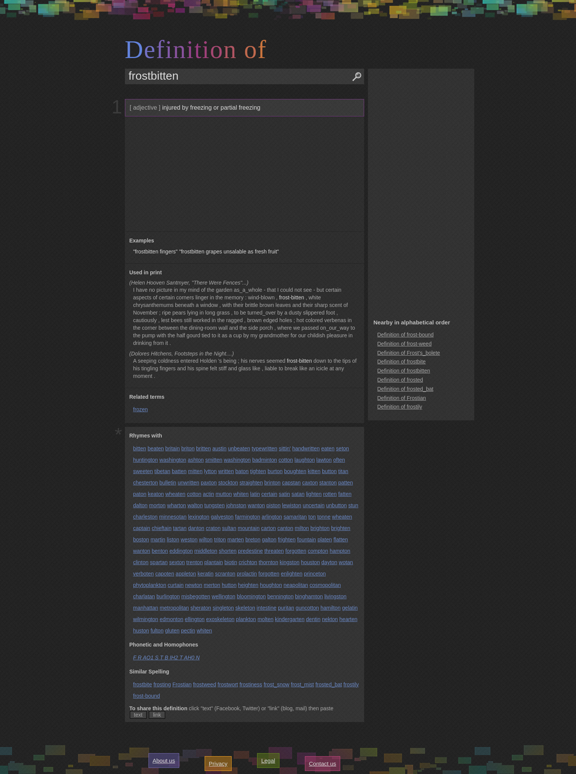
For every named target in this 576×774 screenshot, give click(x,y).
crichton (247, 562)
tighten (258, 471)
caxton (310, 483)
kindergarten (290, 619)
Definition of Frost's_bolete (408, 353)
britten (203, 448)
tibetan (162, 471)
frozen (140, 409)
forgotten (295, 551)
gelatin (350, 608)
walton (195, 505)
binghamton (309, 596)
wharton (176, 505)
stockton (228, 483)
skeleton (245, 608)
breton (252, 539)
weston (189, 539)
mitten (195, 471)
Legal (268, 760)
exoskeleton (220, 619)
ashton (196, 460)
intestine (266, 608)
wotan (346, 562)
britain (172, 448)
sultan (229, 528)
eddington (181, 551)
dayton (329, 562)
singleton (223, 608)
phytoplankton (149, 585)
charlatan (144, 596)
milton (302, 528)
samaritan (295, 517)
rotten (330, 494)
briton (187, 448)
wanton (256, 505)
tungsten (214, 505)
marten (235, 539)
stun (353, 505)
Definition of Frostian (401, 398)
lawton (323, 460)
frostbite (142, 684)
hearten (348, 619)
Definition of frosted (400, 380)
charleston (145, 517)
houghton (271, 585)
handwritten (306, 448)
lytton (210, 471)
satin (284, 494)
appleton (186, 574)
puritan (286, 608)
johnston (236, 505)
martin (157, 539)
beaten (156, 448)
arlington (272, 517)
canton (285, 528)
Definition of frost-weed (404, 344)
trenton (194, 562)
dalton (140, 505)
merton (212, 585)
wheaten (175, 494)
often (339, 460)
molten (265, 619)
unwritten (188, 483)
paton (140, 494)
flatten (340, 539)
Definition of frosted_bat (405, 389)
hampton (340, 551)
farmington (247, 517)
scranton (225, 574)
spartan (159, 562)
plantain (213, 562)
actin (208, 494)
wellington (223, 596)
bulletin (167, 483)
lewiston (291, 505)
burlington (168, 596)
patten (345, 483)
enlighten (292, 574)
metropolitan (174, 608)
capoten (164, 574)
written (226, 471)
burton (275, 471)
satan (298, 494)
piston (274, 505)
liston (173, 539)
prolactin (247, 574)
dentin (313, 619)
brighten (340, 528)
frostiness (251, 684)
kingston (290, 562)
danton (196, 528)
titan (343, 471)
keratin (205, 574)
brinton (272, 483)
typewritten (265, 448)
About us (164, 760)
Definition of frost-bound (405, 335)
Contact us (322, 763)
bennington (280, 596)
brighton (320, 528)
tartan (180, 528)
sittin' (284, 448)
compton (318, 551)
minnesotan (172, 517)
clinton (140, 562)
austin (219, 448)
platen (324, 539)
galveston (222, 517)
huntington (145, 460)
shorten (228, 551)
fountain (306, 539)
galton (269, 539)
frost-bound (146, 696)
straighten (251, 483)
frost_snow (276, 684)
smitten (213, 460)
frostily (351, 684)
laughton (305, 460)
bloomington (251, 596)
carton (268, 528)
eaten (328, 448)
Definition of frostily (399, 407)
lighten (314, 494)
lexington (198, 517)
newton (193, 585)
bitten (139, 448)
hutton (229, 585)
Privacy (218, 763)
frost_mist (302, 684)
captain (141, 528)
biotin (230, 562)
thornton (268, 562)
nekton (330, 619)
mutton (224, 494)
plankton (246, 619)
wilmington (145, 619)
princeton (315, 574)
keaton (156, 494)
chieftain (162, 528)
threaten (274, 551)
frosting (162, 684)
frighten (287, 539)
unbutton (336, 505)
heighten (248, 585)
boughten (295, 471)
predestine (250, 551)
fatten (345, 494)
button (329, 471)
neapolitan (296, 585)
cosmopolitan (325, 585)
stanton (328, 483)
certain (269, 494)
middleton (206, 551)
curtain (176, 585)
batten (179, 471)
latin (255, 494)
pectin (188, 631)
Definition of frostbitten (403, 371)
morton (157, 505)
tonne (323, 517)
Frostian (182, 684)
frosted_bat (329, 684)
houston (310, 562)
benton (160, 551)
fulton (156, 631)
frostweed (204, 684)
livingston (335, 596)
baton (242, 471)
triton (220, 539)
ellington (195, 619)
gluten (172, 631)
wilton (206, 539)
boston (141, 539)
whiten (240, 494)
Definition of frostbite (401, 362)
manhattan (145, 608)
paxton (209, 483)
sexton (177, 562)
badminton (264, 460)
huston (141, 631)
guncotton (307, 608)
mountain (249, 528)
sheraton (201, 608)
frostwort (228, 684)
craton (213, 528)
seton (342, 448)
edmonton (171, 619)
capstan (291, 483)
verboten (143, 574)
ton (312, 517)
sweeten (143, 471)
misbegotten (195, 596)
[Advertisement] (243, 174)
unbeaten (239, 448)
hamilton (330, 608)
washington (172, 460)
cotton (285, 460)
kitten (314, 471)
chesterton (145, 483)
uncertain (314, 505)
